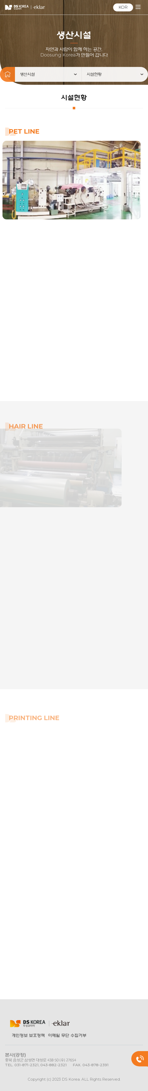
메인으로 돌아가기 (7, 79)
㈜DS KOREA (25, 7)
